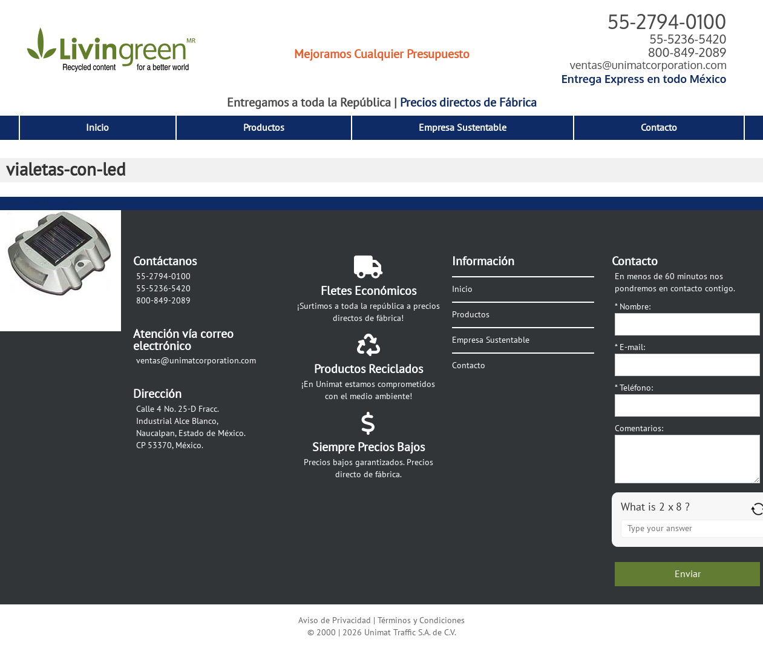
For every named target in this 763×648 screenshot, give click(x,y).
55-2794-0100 (667, 21)
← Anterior (22, 203)
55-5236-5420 (687, 39)
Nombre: (632, 307)
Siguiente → (72, 203)
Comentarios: (639, 428)
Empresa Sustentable (462, 127)
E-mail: (630, 347)
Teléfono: (634, 388)
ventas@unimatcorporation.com (648, 64)
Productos (263, 127)
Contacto (659, 127)
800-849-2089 (687, 52)
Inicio (97, 127)
